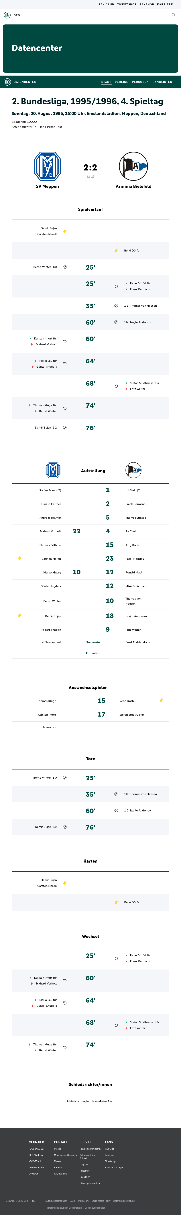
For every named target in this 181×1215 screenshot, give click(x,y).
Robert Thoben (51, 629)
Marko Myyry (52, 572)
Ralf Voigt (132, 531)
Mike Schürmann (136, 586)
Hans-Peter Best (50, 127)
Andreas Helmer (50, 517)
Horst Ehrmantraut (48, 642)
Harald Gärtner (51, 504)
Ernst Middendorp (137, 642)
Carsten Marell (47, 234)
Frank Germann (140, 289)
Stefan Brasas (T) (50, 490)
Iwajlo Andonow (141, 322)
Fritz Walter (137, 388)
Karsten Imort (43, 338)
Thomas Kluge (42, 405)
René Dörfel (132, 250)
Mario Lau (45, 360)
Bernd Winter (42, 267)
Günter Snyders (46, 366)
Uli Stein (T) (133, 490)
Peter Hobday (134, 558)
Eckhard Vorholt (46, 344)
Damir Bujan (49, 228)
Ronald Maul (133, 572)
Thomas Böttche (50, 545)
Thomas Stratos (135, 517)
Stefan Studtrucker (142, 383)
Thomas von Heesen (143, 305)
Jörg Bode (132, 545)
